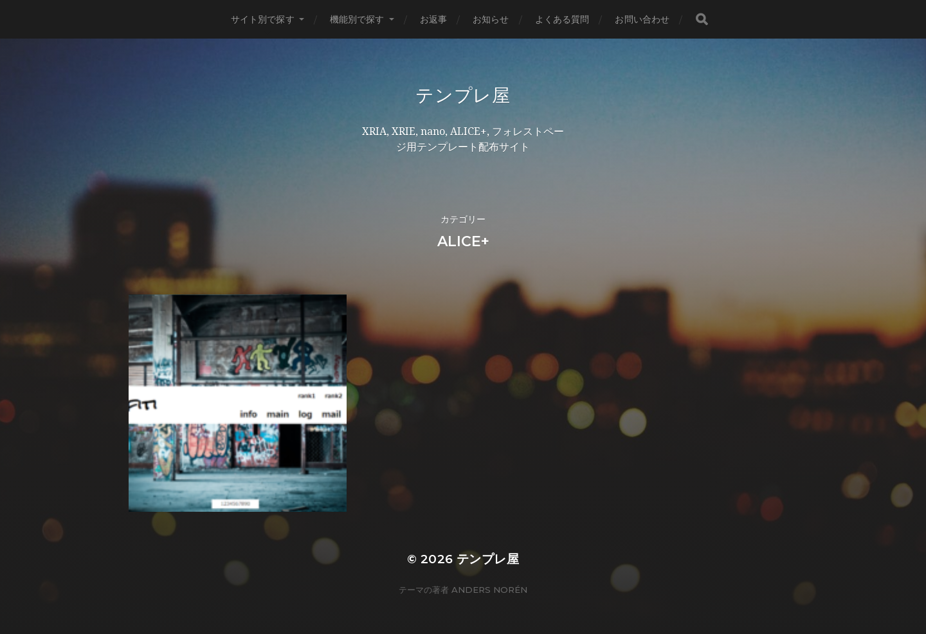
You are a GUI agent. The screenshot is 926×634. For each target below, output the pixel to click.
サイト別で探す (263, 19)
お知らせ (491, 19)
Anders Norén (489, 578)
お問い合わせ (642, 19)
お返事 (433, 19)
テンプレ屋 (463, 95)
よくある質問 (562, 19)
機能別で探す (357, 19)
